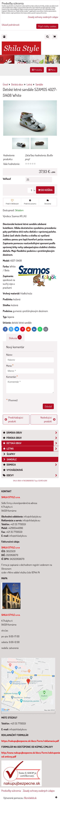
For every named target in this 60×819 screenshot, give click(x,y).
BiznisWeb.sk (30, 798)
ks (32, 190)
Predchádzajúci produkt (14, 419)
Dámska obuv (31, 432)
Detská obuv (31, 443)
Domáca (30, 464)
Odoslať (48, 406)
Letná (30, 448)
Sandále (10, 459)
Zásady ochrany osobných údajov (39, 790)
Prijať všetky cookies (47, 26)
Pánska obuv (31, 437)
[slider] (30, 164)
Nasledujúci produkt (47, 419)
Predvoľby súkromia (11, 790)
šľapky (9, 454)
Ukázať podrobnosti (10, 24)
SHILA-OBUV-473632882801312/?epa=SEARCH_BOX (30, 481)
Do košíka (45, 190)
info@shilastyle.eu (18, 729)
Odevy (31, 475)
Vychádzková (13, 470)
